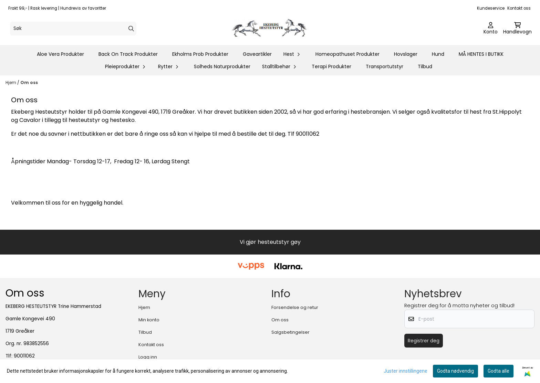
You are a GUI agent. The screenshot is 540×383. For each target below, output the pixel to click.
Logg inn (147, 357)
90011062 (24, 356)
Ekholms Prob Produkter (200, 54)
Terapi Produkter (331, 66)
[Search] (131, 28)
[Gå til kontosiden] (490, 28)
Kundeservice (491, 8)
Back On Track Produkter (128, 54)
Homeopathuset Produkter (347, 54)
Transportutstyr (384, 66)
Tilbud (425, 66)
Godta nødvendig (455, 371)
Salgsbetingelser (290, 332)
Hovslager (405, 54)
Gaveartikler (257, 54)
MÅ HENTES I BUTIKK (481, 54)
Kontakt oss (519, 8)
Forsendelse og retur (294, 307)
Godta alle (498, 371)
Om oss (29, 82)
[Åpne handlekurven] (517, 28)
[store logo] (272, 28)
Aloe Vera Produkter (60, 54)
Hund (438, 54)
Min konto (148, 320)
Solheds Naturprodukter (222, 66)
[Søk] (73, 28)
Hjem (11, 82)
